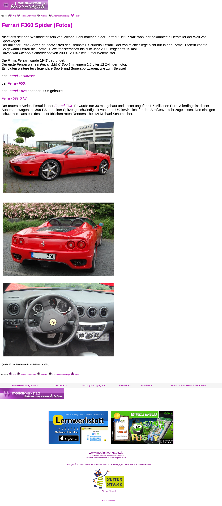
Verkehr (42, 16)
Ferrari (75, 16)
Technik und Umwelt (26, 16)
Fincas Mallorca (108, 500)
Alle (12, 16)
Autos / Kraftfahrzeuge (59, 16)
